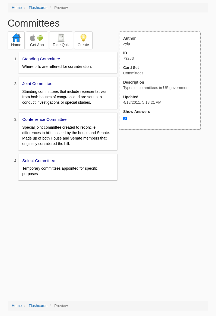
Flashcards (38, 7)
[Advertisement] (162, 183)
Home (17, 7)
